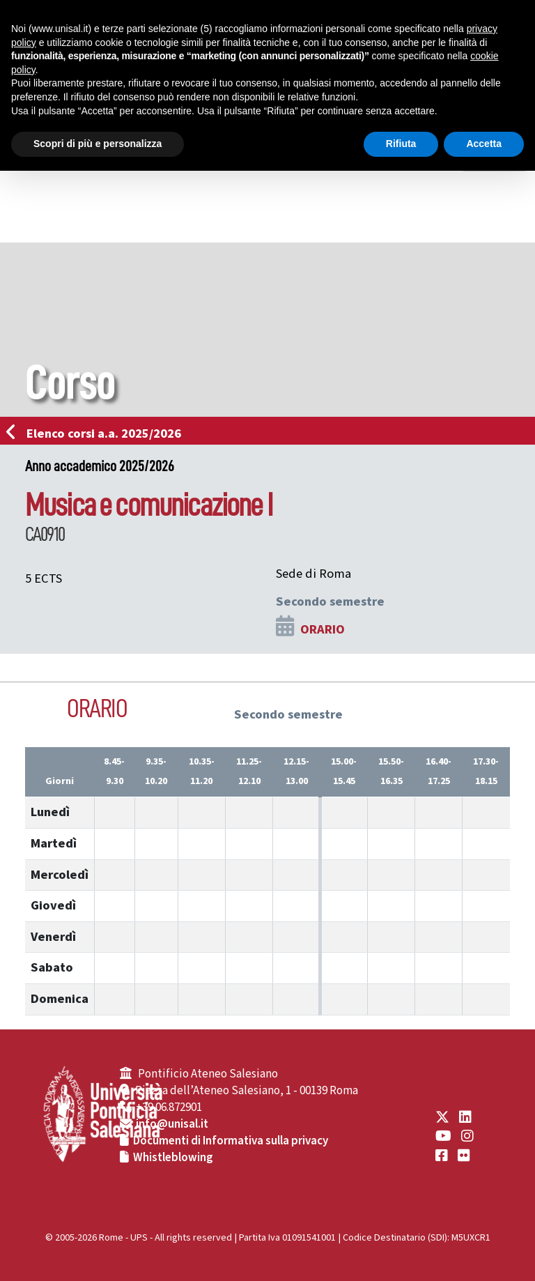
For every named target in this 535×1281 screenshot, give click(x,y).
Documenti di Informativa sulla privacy (230, 1141)
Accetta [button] (484, 143)
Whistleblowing (173, 1157)
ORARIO (322, 629)
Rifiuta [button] (401, 143)
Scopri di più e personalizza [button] (97, 143)
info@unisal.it (172, 1124)
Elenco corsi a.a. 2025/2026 (98, 433)
